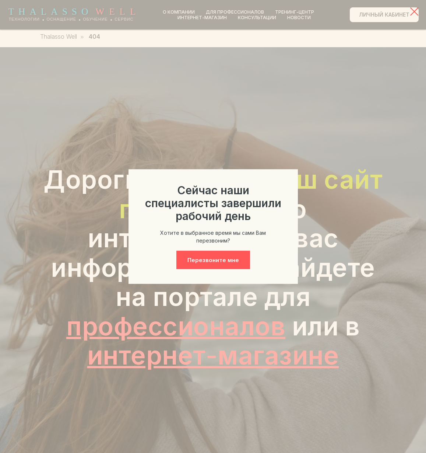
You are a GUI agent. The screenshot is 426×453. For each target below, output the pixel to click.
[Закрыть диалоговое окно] (414, 12)
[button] (213, 260)
